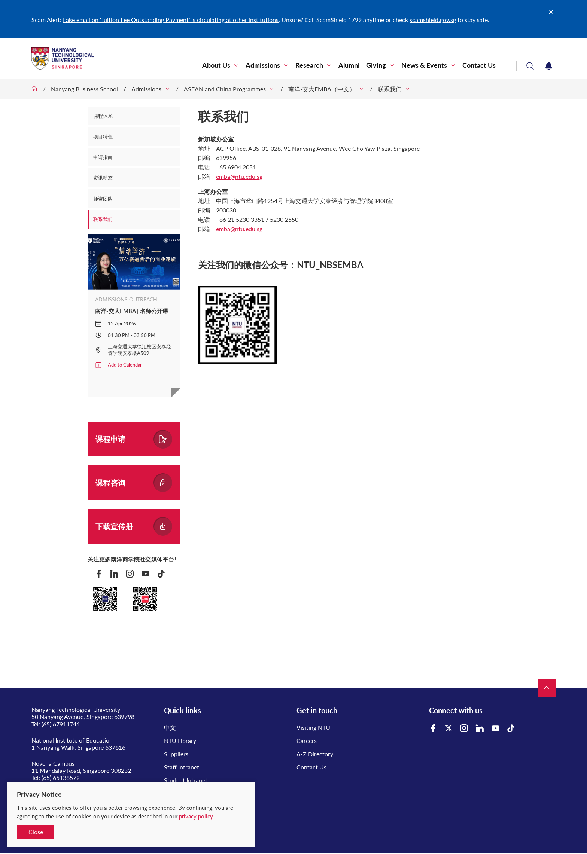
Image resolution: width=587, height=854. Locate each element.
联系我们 (390, 88)
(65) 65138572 (61, 777)
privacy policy (196, 816)
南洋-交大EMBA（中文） (321, 88)
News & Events (424, 65)
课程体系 (103, 116)
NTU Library (180, 740)
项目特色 (103, 137)
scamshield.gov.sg (433, 19)
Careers (306, 740)
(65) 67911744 (61, 724)
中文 (170, 727)
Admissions (263, 65)
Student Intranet (185, 780)
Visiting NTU (313, 727)
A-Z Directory (314, 753)
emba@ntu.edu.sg (239, 176)
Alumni (349, 65)
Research (309, 65)
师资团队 (103, 199)
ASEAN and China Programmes (225, 88)
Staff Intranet (181, 767)
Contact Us (479, 65)
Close (35, 831)
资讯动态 (103, 178)
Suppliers (176, 753)
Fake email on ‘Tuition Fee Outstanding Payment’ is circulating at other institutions (171, 19)
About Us (216, 65)
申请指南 (103, 157)
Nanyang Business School (84, 88)
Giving (376, 65)
